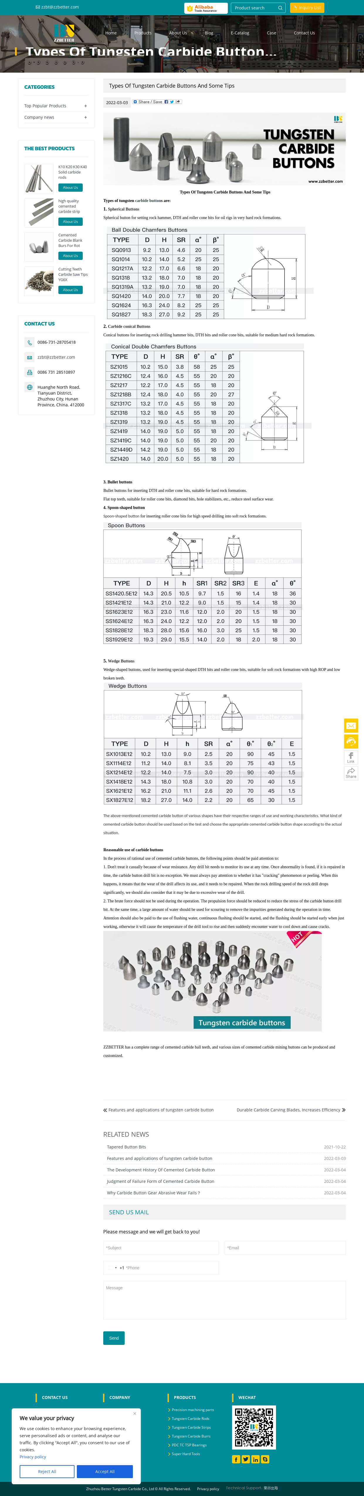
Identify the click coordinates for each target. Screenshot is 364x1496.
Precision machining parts (193, 1409)
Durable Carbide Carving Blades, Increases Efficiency (288, 1110)
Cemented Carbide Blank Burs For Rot (70, 240)
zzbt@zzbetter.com (60, 7)
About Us (70, 187)
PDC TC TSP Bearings (189, 1444)
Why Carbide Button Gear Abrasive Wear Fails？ (154, 1193)
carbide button (148, 200)
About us (178, 33)
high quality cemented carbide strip (69, 206)
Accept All (105, 1471)
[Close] (134, 1413)
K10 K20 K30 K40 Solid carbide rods (72, 172)
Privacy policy (208, 1488)
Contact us (304, 33)
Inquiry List (310, 7)
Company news (39, 117)
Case (271, 33)
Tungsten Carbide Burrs (191, 1436)
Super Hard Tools (186, 1453)
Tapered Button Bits (126, 1147)
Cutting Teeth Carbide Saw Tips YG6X (73, 274)
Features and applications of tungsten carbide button (161, 1110)
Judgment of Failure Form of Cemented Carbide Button (160, 1181)
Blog (209, 33)
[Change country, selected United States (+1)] (115, 1268)
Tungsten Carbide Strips (191, 1427)
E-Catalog (240, 33)
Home (111, 33)
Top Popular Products (45, 105)
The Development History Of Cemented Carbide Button (161, 1170)
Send (114, 1338)
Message (224, 1299)
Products (143, 33)
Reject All (47, 1471)
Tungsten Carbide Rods (190, 1418)
